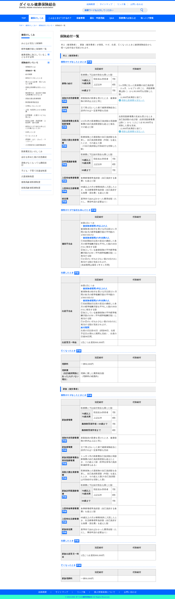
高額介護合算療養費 (33, 98)
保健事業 (80, 18)
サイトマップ (106, 4)
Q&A (111, 18)
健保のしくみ (37, 18)
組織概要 (91, 4)
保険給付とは (30, 67)
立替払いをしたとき (33, 106)
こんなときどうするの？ (60, 18)
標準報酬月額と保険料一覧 (34, 49)
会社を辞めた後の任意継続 (34, 157)
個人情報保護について (104, 592)
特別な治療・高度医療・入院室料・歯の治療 (35, 121)
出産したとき (30, 132)
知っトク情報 (147, 18)
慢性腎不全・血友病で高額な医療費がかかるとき (35, 94)
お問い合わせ (136, 4)
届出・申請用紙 (97, 18)
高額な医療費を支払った (133, 100)
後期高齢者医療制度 (30, 182)
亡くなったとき (31, 135)
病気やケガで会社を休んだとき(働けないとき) (35, 127)
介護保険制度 (27, 176)
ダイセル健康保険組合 (46, 5)
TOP (24, 18)
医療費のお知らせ (127, 18)
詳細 (89, 62)
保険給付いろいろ (45, 25)
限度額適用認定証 (32, 102)
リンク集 (121, 4)
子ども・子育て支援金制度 (34, 171)
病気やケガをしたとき (33, 78)
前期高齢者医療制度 (30, 188)
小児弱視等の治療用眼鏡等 (35, 145)
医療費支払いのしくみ (31, 151)
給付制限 (28, 74)
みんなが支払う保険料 (31, 43)
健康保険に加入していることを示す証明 (34, 56)
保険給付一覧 (30, 70)
